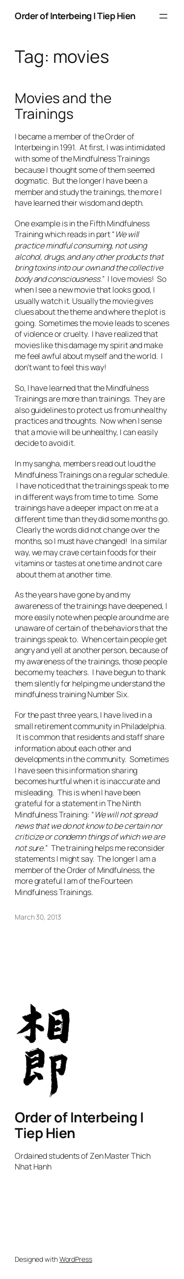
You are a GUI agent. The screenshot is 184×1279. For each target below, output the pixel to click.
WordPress (75, 1259)
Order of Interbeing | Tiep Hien (75, 16)
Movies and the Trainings (63, 105)
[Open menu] (163, 16)
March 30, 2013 (38, 917)
